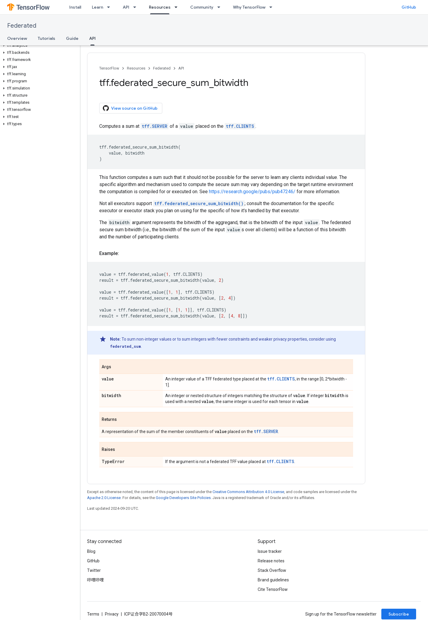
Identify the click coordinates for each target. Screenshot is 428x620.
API (126, 7)
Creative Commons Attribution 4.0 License (248, 492)
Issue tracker (270, 551)
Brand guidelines (273, 579)
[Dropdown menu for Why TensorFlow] (272, 7)
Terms (93, 614)
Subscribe (398, 614)
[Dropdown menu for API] (136, 7)
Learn (97, 7)
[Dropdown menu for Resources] (178, 7)
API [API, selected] (92, 38)
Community (201, 7)
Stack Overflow (272, 570)
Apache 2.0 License (104, 497)
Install (75, 7)
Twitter (94, 570)
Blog (91, 551)
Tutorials (46, 38)
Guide (72, 38)
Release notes (271, 560)
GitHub (409, 7)
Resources (136, 68)
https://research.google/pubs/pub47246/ (252, 191)
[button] (39, 45)
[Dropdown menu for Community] (220, 7)
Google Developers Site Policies (183, 497)
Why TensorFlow (249, 7)
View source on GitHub (130, 108)
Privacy (112, 614)
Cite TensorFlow (273, 589)
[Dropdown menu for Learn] (110, 7)
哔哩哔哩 (95, 579)
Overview (17, 38)
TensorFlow (109, 68)
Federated (21, 25)
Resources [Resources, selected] (160, 7)
